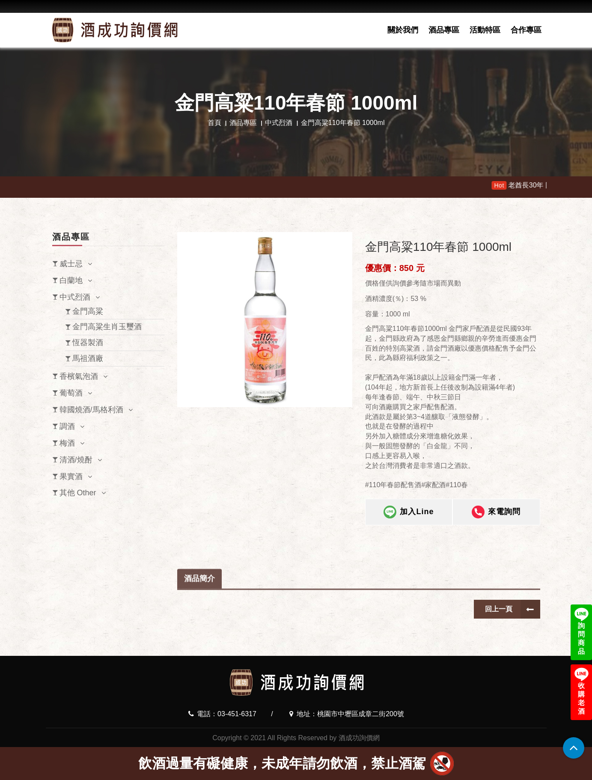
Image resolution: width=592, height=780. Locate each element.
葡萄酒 (71, 393)
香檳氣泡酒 (78, 376)
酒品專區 (443, 30)
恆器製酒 (87, 342)
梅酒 (67, 443)
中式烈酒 (278, 122)
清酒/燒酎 (75, 459)
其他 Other (77, 492)
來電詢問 (496, 512)
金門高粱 (87, 311)
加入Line (409, 512)
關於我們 (402, 30)
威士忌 (71, 263)
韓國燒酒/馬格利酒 (91, 409)
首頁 (214, 122)
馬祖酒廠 (87, 358)
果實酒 (71, 476)
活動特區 (485, 30)
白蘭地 (71, 280)
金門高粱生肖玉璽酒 (107, 326)
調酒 (67, 426)
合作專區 (526, 30)
